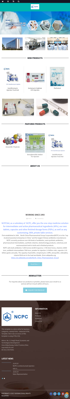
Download (38, 319)
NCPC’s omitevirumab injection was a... (23, 367)
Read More (34, 266)
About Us (35, 166)
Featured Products (35, 124)
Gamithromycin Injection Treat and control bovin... (13, 90)
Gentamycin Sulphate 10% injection (35, 89)
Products (38, 316)
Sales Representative (20, 374)
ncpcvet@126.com (8, 347)
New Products (35, 58)
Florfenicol (57, 88)
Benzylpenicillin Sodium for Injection (35, 158)
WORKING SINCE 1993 (35, 217)
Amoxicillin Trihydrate (13, 149)
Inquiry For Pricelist (36, 292)
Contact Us (38, 321)
